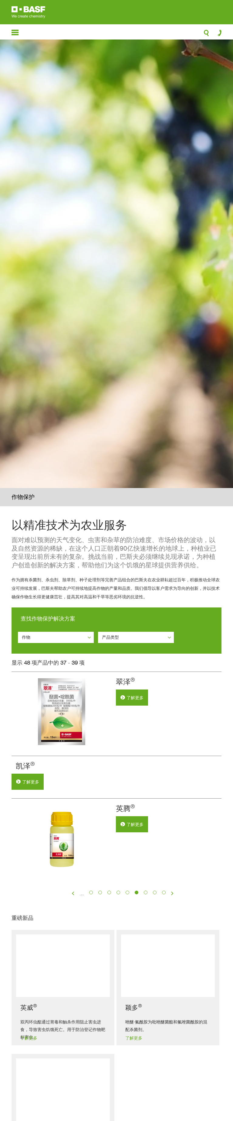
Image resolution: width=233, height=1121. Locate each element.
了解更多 (135, 697)
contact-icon (217, 34)
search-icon (206, 34)
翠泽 (125, 681)
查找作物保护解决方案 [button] (48, 618)
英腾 (125, 850)
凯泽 (125, 765)
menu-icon (15, 33)
